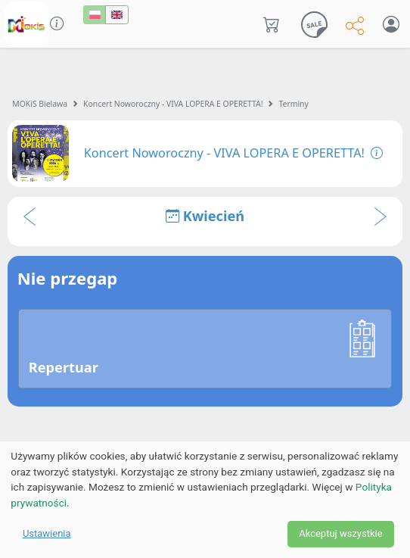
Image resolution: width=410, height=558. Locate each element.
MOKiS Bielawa (39, 103)
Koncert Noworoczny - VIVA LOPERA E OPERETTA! (172, 103)
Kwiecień (205, 216)
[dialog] (205, 499)
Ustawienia (47, 533)
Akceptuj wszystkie (340, 533)
